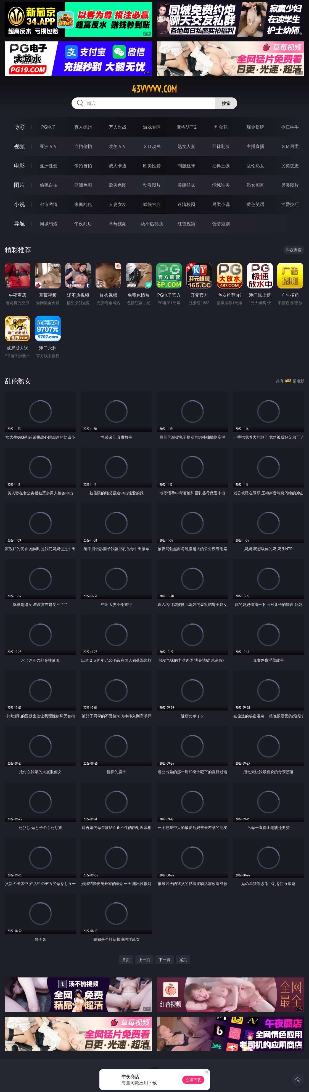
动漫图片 (152, 185)
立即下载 (193, 1079)
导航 (19, 223)
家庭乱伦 (83, 204)
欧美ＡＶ (117, 146)
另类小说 (221, 204)
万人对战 (117, 127)
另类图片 (290, 185)
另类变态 (290, 166)
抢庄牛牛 (290, 127)
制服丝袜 (186, 166)
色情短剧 (221, 224)
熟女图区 (255, 185)
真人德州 (83, 127)
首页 (126, 959)
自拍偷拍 (83, 146)
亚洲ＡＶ (48, 146)
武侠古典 (152, 204)
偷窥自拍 (48, 185)
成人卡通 (117, 166)
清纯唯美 (221, 185)
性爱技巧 (290, 204)
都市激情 (48, 204)
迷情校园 (186, 204)
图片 (19, 185)
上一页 (144, 959)
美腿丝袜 (186, 185)
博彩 (19, 127)
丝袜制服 (221, 146)
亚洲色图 (83, 185)
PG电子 (48, 127)
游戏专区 (152, 127)
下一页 (164, 959)
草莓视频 (117, 224)
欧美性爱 (152, 166)
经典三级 (221, 166)
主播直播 (255, 146)
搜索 (226, 103)
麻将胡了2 (186, 127)
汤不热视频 (152, 224)
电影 (19, 165)
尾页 (183, 959)
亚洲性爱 (48, 166)
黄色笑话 (255, 204)
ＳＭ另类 (290, 146)
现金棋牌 (255, 127)
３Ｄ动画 (152, 146)
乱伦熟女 (255, 166)
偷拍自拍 (83, 166)
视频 (19, 146)
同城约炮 (48, 224)
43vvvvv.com (154, 89)
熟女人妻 (186, 146)
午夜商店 (83, 224)
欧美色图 (117, 185)
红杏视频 (186, 224)
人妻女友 (117, 204)
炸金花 (221, 127)
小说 (19, 204)
